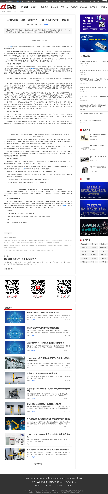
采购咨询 (59, 485)
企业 (60, 1)
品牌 (64, 1)
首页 (47, 1)
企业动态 (44, 7)
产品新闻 (74, 7)
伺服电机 (103, 254)
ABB (103, 251)
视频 (81, 1)
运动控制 (103, 244)
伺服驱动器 (84, 258)
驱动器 (94, 258)
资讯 (51, 1)
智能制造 (84, 247)
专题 (77, 1)
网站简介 (28, 478)
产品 (56, 1)
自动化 (94, 244)
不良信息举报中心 (55, 492)
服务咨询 (48, 485)
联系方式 (39, 478)
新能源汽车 (103, 247)
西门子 (84, 251)
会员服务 (33, 478)
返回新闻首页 (8, 269)
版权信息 (51, 478)
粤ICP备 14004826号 (35, 492)
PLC (32, 69)
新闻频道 (24, 7)
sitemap (80, 478)
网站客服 (37, 485)
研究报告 (103, 7)
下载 (98, 1)
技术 (73, 1)
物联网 (64, 205)
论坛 (94, 1)
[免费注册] (19, 1)
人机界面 (9, 46)
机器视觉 (84, 262)
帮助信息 (45, 478)
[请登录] (14, 1)
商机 (68, 1)
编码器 (84, 254)
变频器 (94, 251)
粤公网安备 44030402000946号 (70, 492)
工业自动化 (84, 244)
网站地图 (56, 478)
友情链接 (62, 478)
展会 (85, 1)
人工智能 (22, 169)
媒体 (90, 1)
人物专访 (64, 7)
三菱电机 (103, 258)
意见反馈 (74, 478)
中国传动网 (46, 24)
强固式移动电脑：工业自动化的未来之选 (20, 259)
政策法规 (83, 7)
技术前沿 (93, 7)
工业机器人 (94, 262)
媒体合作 (70, 485)
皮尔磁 (33, 380)
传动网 (3, 11)
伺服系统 (93, 254)
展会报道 (54, 7)
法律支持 (68, 478)
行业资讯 (34, 7)
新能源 (94, 247)
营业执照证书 (45, 492)
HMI (8, 233)
